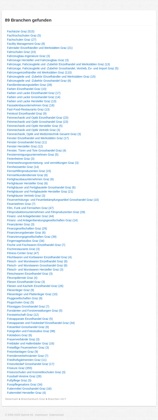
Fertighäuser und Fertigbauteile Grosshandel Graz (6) (41, 187)
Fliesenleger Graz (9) (20, 290)
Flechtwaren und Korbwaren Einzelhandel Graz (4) (39, 257)
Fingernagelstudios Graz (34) (25, 240)
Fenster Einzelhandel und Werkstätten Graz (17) (38, 138)
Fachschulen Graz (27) (21, 39)
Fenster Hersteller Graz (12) (25, 146)
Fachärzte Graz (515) (20, 31)
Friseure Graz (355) (19, 368)
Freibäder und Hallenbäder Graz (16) (30, 343)
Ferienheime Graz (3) (20, 158)
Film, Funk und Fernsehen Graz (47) (30, 208)
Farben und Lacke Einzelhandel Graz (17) (33, 93)
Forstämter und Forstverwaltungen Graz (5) (34, 310)
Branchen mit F (57, 398)
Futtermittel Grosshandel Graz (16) (29, 388)
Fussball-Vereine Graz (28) (24, 376)
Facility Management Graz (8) (26, 43)
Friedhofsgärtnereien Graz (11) (26, 359)
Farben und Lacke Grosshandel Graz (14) (33, 97)
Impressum (41, 414)
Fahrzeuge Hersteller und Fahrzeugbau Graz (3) (38, 60)
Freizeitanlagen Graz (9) (22, 351)
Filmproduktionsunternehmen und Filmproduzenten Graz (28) (46, 212)
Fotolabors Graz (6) (19, 335)
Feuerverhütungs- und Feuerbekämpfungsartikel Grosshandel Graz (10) (53, 199)
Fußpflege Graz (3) (19, 380)
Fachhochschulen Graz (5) (24, 35)
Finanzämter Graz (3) (20, 224)
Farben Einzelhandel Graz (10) (26, 89)
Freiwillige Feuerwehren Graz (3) (28, 347)
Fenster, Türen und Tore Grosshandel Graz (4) (36, 150)
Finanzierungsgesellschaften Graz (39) (31, 236)
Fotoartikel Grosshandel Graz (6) (28, 327)
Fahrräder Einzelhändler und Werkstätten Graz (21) (40, 47)
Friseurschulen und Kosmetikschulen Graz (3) (36, 372)
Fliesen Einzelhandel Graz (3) (26, 281)
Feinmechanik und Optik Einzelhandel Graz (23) (37, 117)
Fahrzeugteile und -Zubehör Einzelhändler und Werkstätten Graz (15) (51, 76)
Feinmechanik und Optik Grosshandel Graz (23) (37, 121)
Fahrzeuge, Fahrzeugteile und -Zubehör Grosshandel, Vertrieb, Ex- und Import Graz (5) (62, 68)
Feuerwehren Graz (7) (21, 203)
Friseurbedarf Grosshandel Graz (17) (30, 364)
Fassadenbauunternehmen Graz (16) (30, 105)
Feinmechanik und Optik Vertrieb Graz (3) (33, 130)
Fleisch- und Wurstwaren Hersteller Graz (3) (35, 269)
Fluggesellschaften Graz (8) (24, 298)
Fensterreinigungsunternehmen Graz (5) (32, 154)
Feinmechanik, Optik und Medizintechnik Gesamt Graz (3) (44, 134)
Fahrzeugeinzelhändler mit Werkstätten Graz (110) (39, 72)
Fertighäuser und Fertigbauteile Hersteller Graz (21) (40, 191)
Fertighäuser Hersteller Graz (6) (27, 183)
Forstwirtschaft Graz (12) (23, 314)
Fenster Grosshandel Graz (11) (27, 142)
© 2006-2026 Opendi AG (19, 414)
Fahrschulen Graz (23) (21, 52)
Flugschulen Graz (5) (20, 302)
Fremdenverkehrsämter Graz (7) (27, 355)
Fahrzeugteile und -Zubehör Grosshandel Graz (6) (39, 80)
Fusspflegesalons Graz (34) (24, 384)
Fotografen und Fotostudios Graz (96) (31, 331)
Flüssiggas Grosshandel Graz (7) (28, 306)
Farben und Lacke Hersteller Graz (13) (31, 101)
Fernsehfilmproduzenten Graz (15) (29, 171)
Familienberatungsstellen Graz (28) (29, 84)
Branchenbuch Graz (33, 398)
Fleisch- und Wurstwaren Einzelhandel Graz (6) (37, 261)
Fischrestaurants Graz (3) (23, 249)
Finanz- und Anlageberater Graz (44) (30, 216)
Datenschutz (56, 414)
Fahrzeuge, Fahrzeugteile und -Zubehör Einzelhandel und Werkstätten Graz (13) (58, 64)
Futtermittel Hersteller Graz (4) (26, 392)
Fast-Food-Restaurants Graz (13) (28, 109)
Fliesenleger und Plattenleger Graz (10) (32, 294)
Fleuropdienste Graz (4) (22, 277)
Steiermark (11, 398)
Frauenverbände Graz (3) (23, 339)
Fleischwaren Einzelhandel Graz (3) (30, 273)
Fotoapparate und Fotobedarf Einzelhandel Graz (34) (41, 323)
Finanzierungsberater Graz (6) (26, 232)
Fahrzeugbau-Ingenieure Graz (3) (28, 56)
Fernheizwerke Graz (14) (23, 167)
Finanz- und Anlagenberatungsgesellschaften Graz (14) (42, 220)
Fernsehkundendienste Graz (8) (27, 175)
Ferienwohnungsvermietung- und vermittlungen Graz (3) (43, 162)
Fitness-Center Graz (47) (23, 253)
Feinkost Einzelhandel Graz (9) (26, 113)
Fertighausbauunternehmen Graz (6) (30, 179)
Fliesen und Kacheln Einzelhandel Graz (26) (35, 286)
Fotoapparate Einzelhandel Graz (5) (30, 318)
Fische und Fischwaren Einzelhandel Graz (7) (36, 245)
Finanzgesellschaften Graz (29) (27, 228)
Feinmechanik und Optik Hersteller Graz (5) (35, 125)
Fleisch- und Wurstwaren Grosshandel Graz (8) (37, 265)
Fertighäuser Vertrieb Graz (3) (26, 195)
